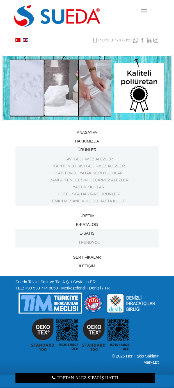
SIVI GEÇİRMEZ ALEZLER (89, 159)
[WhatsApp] (135, 40)
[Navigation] (144, 11)
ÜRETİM (87, 216)
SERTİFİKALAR (87, 257)
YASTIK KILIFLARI (89, 187)
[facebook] (142, 40)
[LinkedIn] (149, 40)
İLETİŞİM (87, 266)
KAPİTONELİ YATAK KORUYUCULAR (89, 173)
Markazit (151, 362)
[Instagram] (156, 40)
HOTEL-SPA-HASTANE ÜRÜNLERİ (89, 194)
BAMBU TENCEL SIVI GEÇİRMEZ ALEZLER (89, 180)
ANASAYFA (87, 132)
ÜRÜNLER (87, 150)
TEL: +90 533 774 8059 (36, 288)
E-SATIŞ (86, 233)
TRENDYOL (89, 242)
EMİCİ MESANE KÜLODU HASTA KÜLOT (89, 201)
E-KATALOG (87, 224)
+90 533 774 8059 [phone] (112, 40)
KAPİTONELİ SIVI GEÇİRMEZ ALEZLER (89, 166)
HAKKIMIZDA (87, 141)
